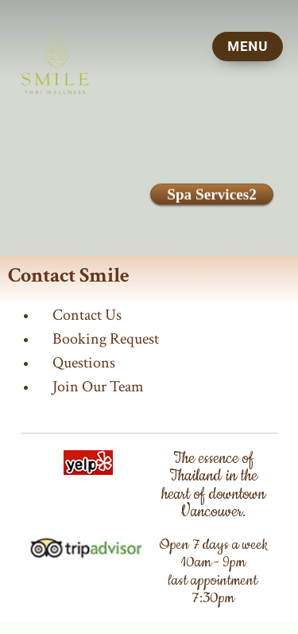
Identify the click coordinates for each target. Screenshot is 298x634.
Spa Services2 (211, 194)
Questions (83, 362)
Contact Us (87, 315)
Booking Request (105, 339)
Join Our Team (98, 386)
